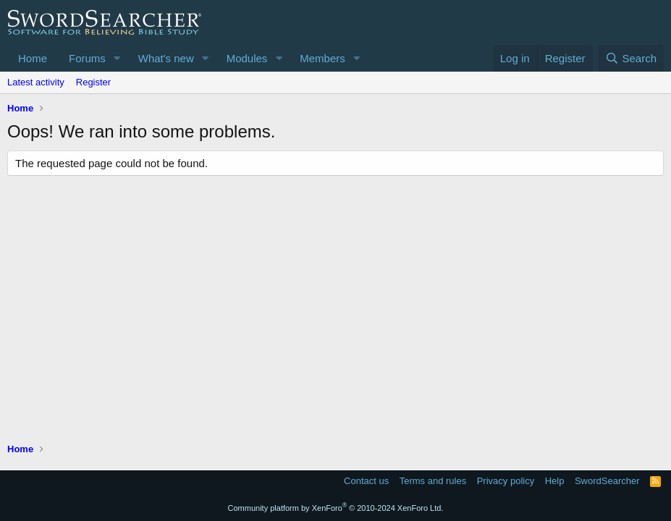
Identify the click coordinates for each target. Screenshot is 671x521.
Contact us (366, 480)
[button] (117, 58)
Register (93, 82)
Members (322, 58)
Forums (87, 58)
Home (32, 58)
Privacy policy (505, 480)
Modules (247, 58)
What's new (166, 58)
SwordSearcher (607, 480)
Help (555, 480)
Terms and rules (433, 480)
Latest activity (35, 82)
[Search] (631, 58)
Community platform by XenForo (336, 508)
